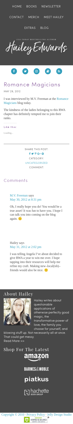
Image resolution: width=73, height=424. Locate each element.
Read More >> (14, 341)
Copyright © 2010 (12, 414)
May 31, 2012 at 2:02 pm (25, 247)
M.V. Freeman (19, 195)
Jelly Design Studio (59, 414)
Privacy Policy (35, 414)
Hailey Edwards (36, 47)
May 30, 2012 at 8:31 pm (25, 199)
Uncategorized (36, 163)
